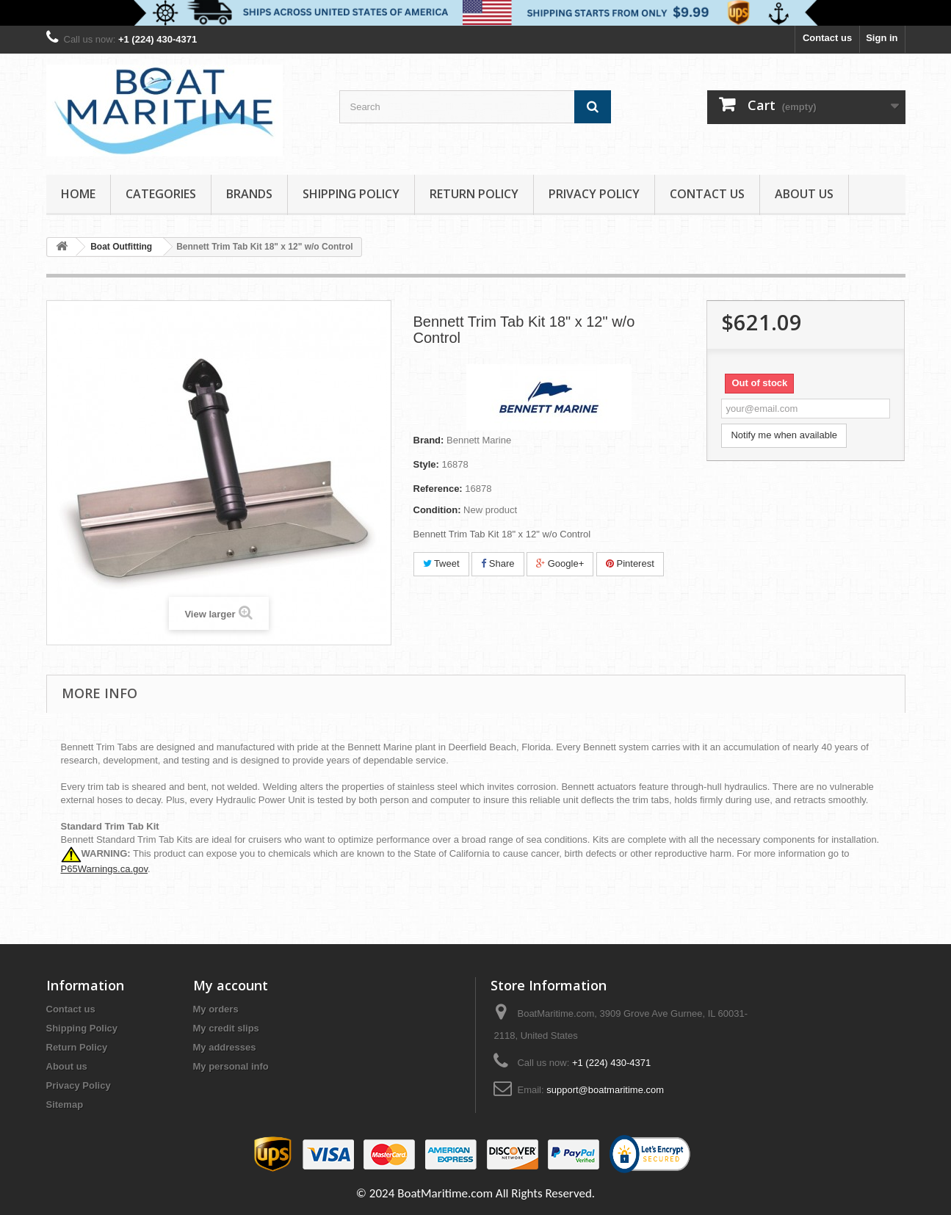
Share (497, 563)
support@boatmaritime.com (605, 1089)
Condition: (437, 509)
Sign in (881, 37)
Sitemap (65, 1104)
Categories (161, 194)
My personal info (231, 1066)
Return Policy (474, 194)
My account (230, 985)
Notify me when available (784, 434)
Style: (426, 464)
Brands (249, 194)
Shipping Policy (351, 194)
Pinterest (630, 563)
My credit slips (226, 1028)
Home (78, 194)
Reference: (438, 488)
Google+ (560, 563)
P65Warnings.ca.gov (104, 868)
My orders (216, 1009)
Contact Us (707, 194)
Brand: (428, 440)
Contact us (827, 37)
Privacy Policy (594, 194)
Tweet (441, 563)
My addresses (224, 1047)
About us (804, 194)
